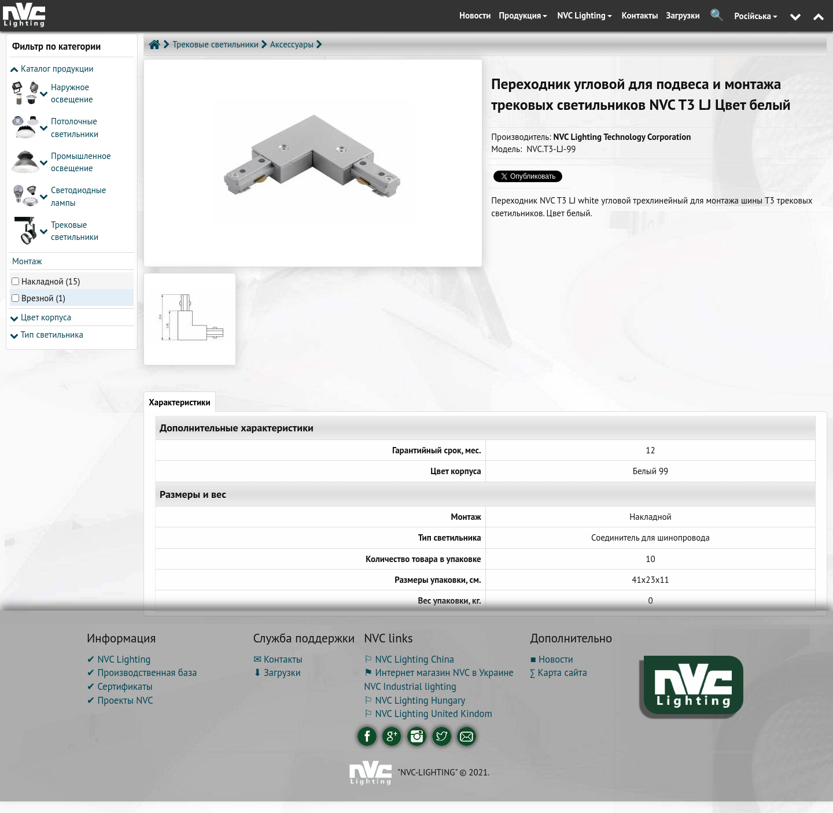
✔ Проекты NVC (120, 700)
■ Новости (551, 659)
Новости (475, 15)
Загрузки (683, 15)
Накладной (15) (50, 281)
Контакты (640, 15)
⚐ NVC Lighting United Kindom (428, 713)
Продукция (523, 15)
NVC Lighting (584, 15)
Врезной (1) (43, 298)
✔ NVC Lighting (118, 659)
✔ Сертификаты (120, 686)
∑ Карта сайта (558, 672)
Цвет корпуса (40, 317)
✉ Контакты (278, 659)
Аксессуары (292, 44)
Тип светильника (46, 334)
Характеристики (179, 402)
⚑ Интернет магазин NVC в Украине (439, 672)
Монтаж (26, 261)
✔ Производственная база (142, 672)
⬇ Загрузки (277, 672)
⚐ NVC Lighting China (409, 659)
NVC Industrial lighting (410, 686)
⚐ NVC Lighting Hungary (414, 700)
